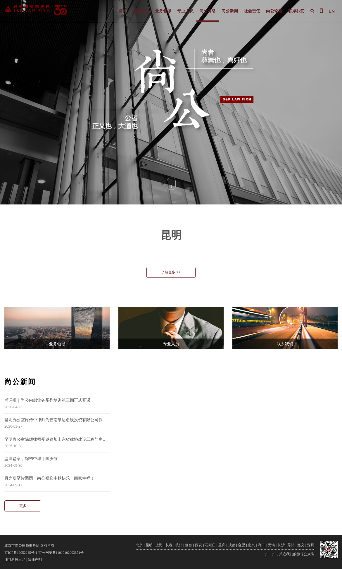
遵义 (300, 545)
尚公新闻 (230, 10)
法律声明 (35, 560)
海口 (261, 545)
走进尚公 (141, 10)
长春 (168, 545)
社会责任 (252, 10)
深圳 (310, 545)
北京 (139, 545)
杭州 (178, 545)
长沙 (281, 545)
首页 (123, 10)
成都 (231, 545)
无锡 (271, 545)
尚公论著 (274, 10)
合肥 (241, 545)
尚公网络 (207, 10)
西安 (198, 545)
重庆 (221, 545)
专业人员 (185, 10)
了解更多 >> (170, 272)
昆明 (149, 545)
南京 (251, 545)
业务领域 (163, 10)
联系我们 (296, 10)
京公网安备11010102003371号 (61, 553)
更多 (22, 506)
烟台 (188, 545)
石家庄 (210, 545)
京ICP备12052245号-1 (20, 553)
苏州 (290, 545)
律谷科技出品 (14, 560)
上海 (159, 545)
